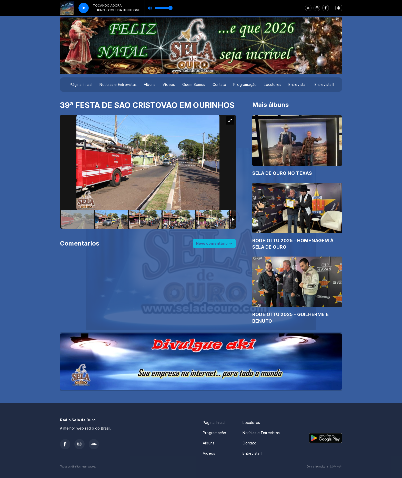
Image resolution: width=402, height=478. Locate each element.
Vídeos (169, 84)
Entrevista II (324, 84)
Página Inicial (81, 84)
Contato (219, 84)
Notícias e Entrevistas (118, 84)
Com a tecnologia (324, 466)
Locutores (272, 84)
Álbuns (149, 84)
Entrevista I (297, 84)
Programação (245, 84)
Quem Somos (193, 84)
